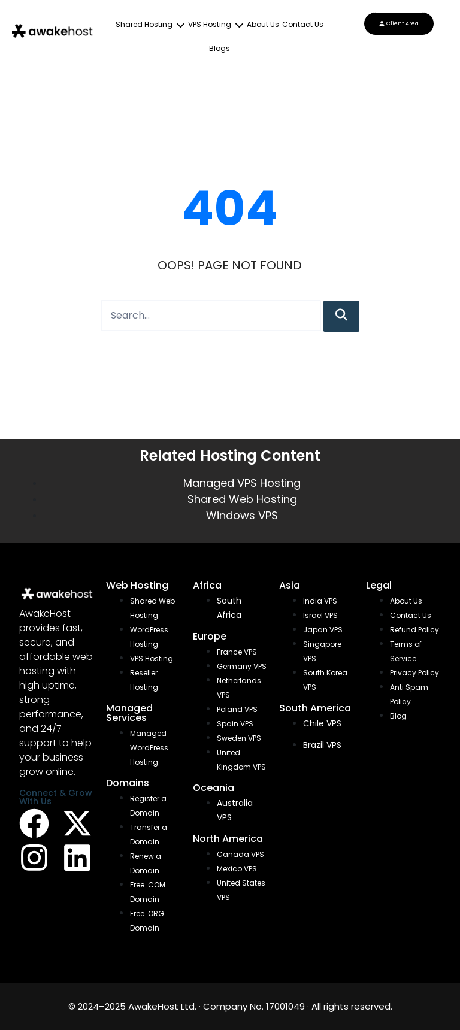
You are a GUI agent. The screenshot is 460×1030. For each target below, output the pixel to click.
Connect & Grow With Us (55, 797)
